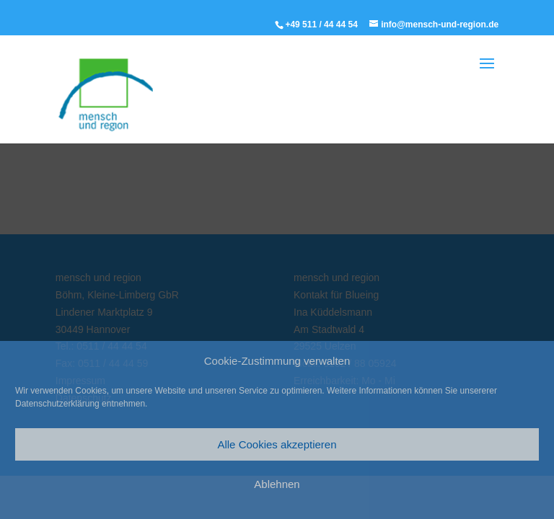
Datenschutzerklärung (57, 404)
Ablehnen (276, 484)
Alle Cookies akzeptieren (276, 444)
